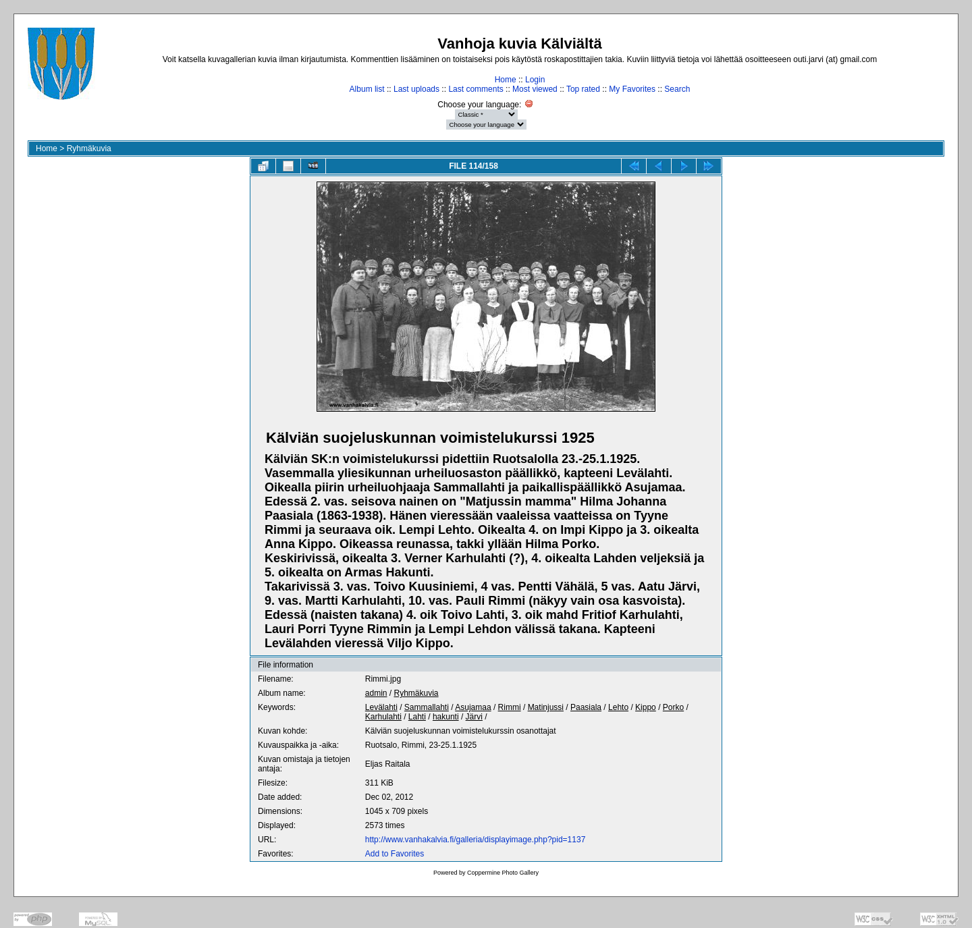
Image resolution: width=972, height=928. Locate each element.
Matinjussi (546, 707)
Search (677, 89)
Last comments (475, 89)
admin (376, 693)
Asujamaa (473, 707)
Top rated (583, 89)
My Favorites (632, 89)
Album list (367, 89)
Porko (673, 707)
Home (505, 79)
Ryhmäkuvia (89, 148)
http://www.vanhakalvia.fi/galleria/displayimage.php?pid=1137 (475, 839)
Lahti (417, 716)
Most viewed (535, 89)
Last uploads (416, 89)
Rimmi (509, 707)
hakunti (446, 716)
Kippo (645, 707)
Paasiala (585, 707)
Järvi (474, 716)
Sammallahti (426, 707)
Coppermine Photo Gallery (503, 872)
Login (535, 79)
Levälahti (381, 707)
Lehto (618, 707)
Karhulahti (383, 716)
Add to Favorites (394, 853)
